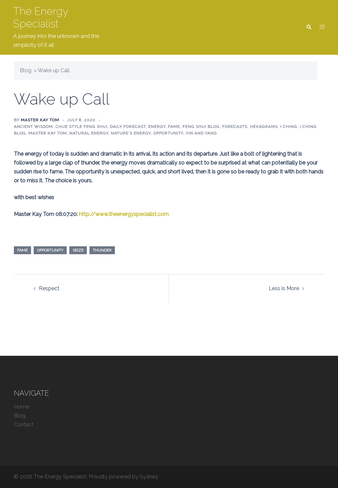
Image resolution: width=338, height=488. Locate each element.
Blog (25, 70)
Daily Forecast (128, 126)
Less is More (284, 288)
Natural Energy (88, 133)
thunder (102, 250)
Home (21, 407)
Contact (24, 424)
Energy (156, 126)
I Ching (288, 126)
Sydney (149, 476)
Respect (49, 288)
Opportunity (168, 133)
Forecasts (234, 126)
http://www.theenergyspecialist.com (124, 214)
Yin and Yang (201, 133)
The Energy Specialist (40, 17)
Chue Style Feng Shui (81, 126)
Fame (174, 126)
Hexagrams (264, 126)
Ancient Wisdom (33, 126)
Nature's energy (131, 133)
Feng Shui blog (201, 126)
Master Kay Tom (40, 120)
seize (78, 250)
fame (22, 250)
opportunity (50, 250)
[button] (308, 27)
